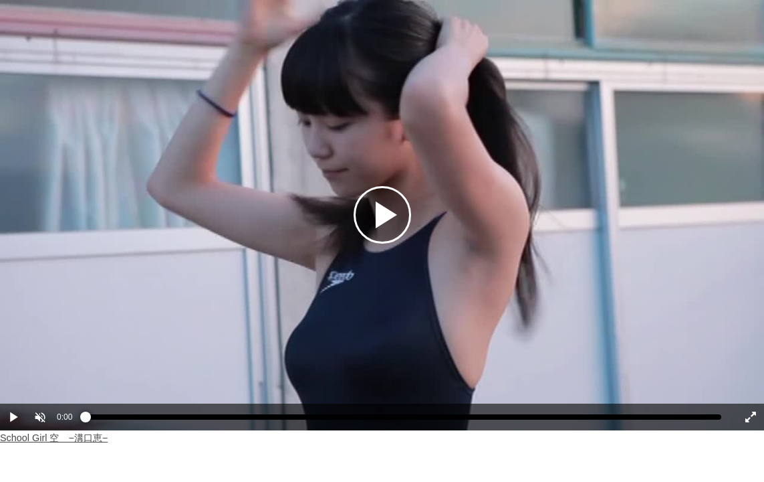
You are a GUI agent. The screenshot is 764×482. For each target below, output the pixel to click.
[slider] (403, 420)
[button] (40, 417)
